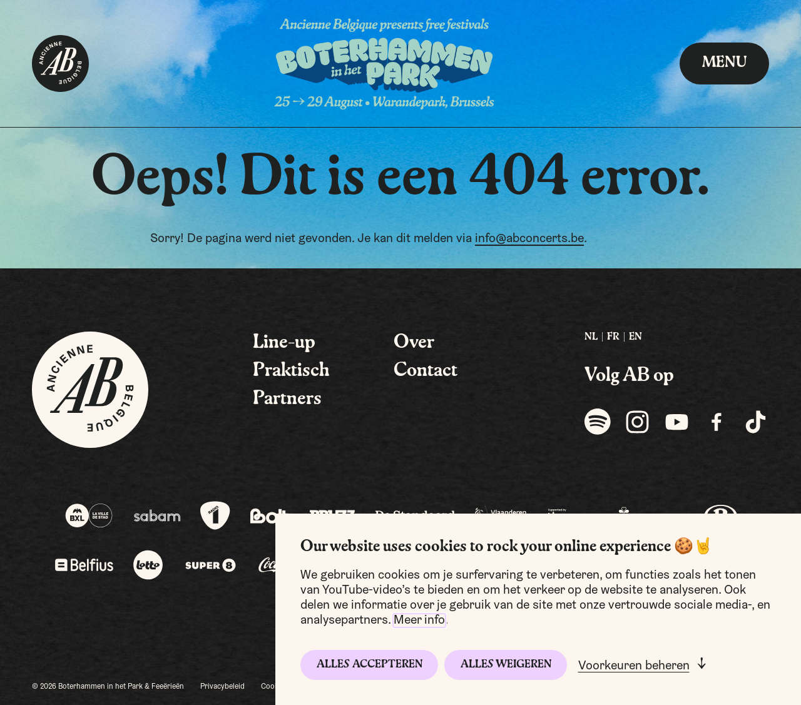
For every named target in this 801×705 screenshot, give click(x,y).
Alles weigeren (506, 664)
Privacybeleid (222, 687)
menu (724, 63)
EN (635, 337)
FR (613, 337)
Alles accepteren (369, 664)
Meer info (419, 620)
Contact (425, 371)
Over (414, 342)
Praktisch (291, 371)
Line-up (284, 342)
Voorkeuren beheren (634, 666)
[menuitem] (591, 337)
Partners (287, 399)
